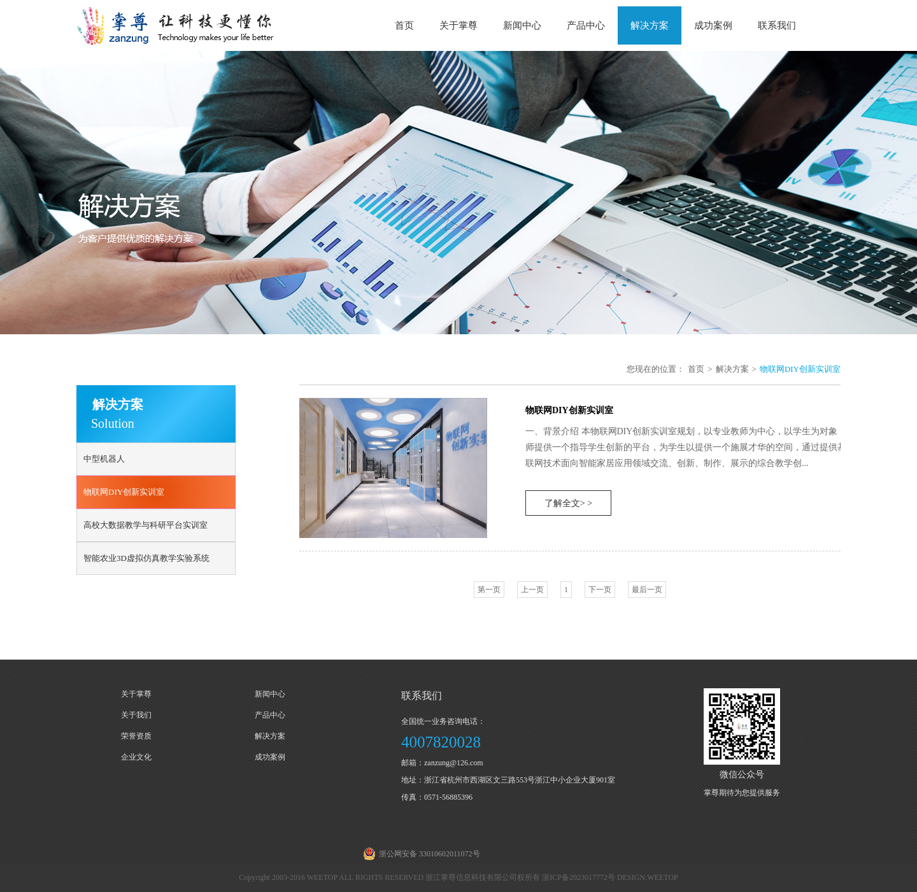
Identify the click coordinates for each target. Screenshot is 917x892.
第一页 (489, 589)
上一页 (532, 589)
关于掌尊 (458, 25)
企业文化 (136, 757)
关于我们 (136, 715)
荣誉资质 (136, 736)
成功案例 (713, 25)
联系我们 (777, 25)
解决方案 (649, 25)
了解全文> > (568, 503)
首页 (404, 25)
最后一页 (647, 589)
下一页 (599, 589)
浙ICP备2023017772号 (578, 877)
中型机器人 (104, 459)
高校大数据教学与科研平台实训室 (145, 525)
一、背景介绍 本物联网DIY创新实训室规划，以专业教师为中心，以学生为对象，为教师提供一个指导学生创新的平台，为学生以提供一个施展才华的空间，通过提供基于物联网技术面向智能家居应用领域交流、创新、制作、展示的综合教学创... (694, 447)
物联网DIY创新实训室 (123, 492)
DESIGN (631, 877)
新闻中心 (522, 25)
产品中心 (586, 25)
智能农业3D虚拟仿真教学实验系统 (146, 558)
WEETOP (662, 877)
